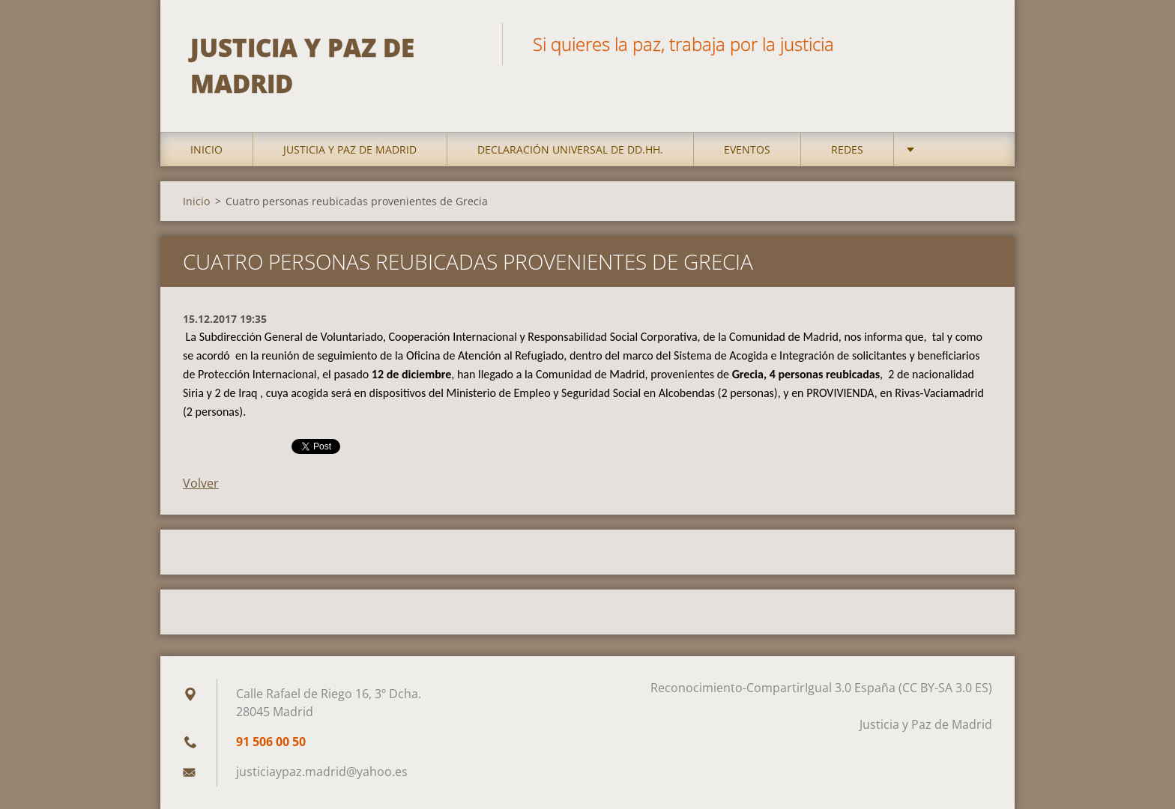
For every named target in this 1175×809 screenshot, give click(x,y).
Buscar (976, 43)
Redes (847, 149)
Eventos (747, 149)
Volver (201, 483)
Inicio (206, 149)
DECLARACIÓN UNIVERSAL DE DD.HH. (570, 149)
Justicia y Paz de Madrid (350, 149)
